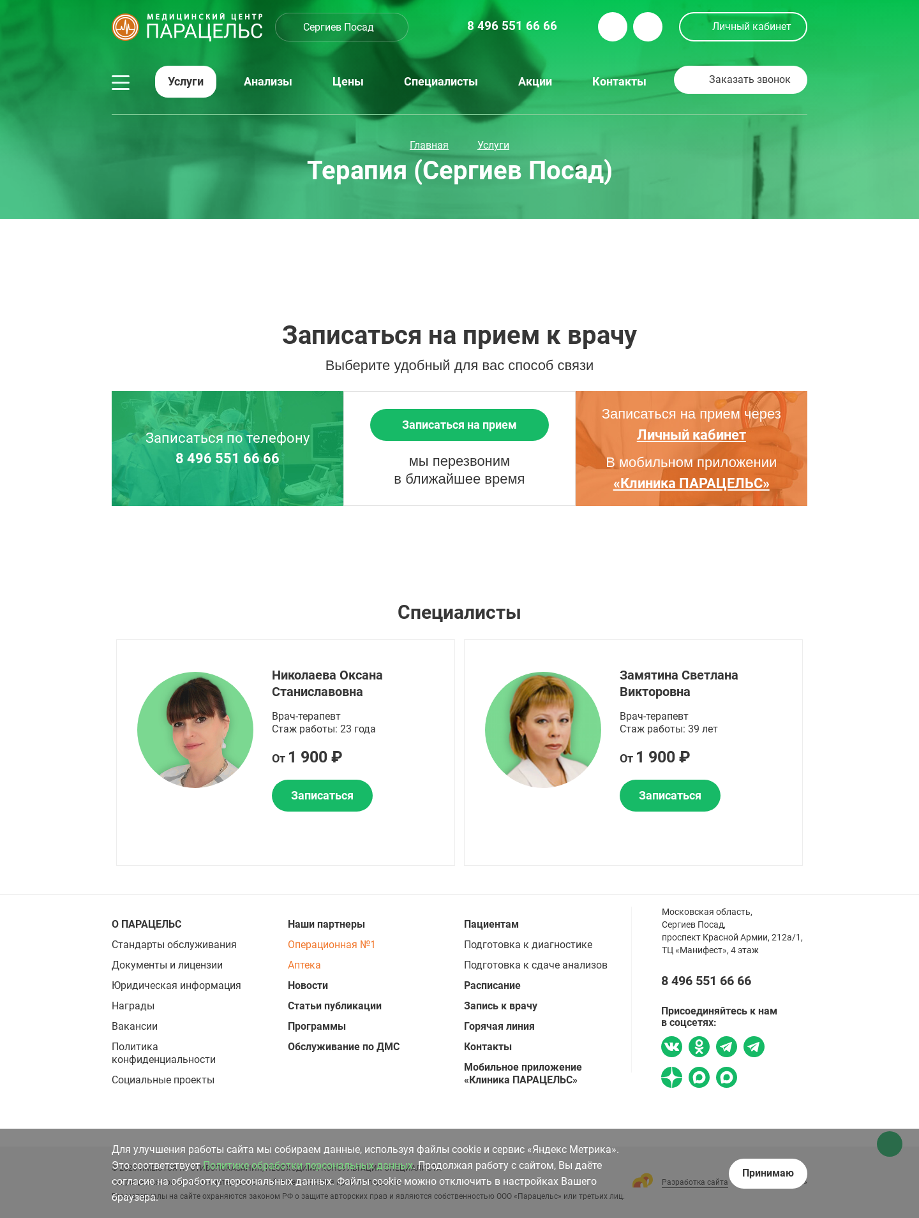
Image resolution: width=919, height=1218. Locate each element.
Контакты (619, 81)
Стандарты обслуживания (174, 945)
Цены (348, 81)
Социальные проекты (163, 1080)
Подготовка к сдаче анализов (536, 965)
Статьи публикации (335, 1006)
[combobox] (341, 27)
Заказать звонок (750, 79)
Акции (535, 81)
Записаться (322, 795)
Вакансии (135, 1026)
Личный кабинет (751, 26)
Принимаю (768, 1173)
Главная (429, 145)
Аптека (304, 965)
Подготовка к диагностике (528, 945)
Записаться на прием (459, 424)
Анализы (268, 81)
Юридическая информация (176, 985)
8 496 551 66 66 (228, 459)
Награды (133, 1006)
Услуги (186, 81)
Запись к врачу (500, 1006)
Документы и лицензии (167, 965)
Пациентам (491, 924)
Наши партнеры (326, 924)
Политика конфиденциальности (164, 1053)
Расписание (492, 985)
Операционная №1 (332, 945)
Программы (317, 1026)
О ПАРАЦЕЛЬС (146, 924)
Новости (308, 985)
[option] (285, 752)
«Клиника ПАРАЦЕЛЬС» (691, 483)
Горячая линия (499, 1026)
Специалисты (441, 81)
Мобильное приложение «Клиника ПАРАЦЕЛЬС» (523, 1073)
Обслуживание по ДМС (344, 1047)
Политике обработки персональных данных (308, 1165)
